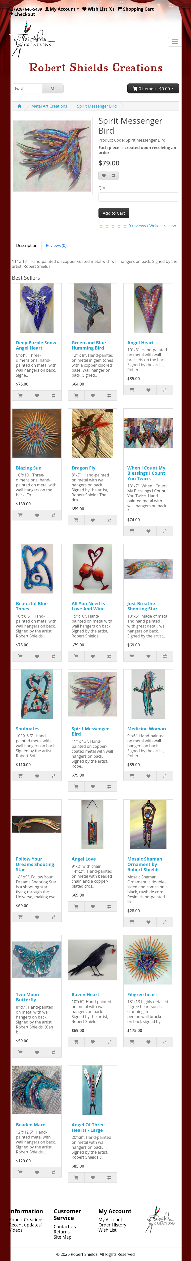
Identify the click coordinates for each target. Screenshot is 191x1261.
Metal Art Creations (49, 106)
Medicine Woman (146, 729)
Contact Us (65, 1226)
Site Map (62, 1237)
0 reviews (137, 226)
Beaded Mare (30, 1125)
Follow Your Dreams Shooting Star (35, 864)
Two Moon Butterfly (27, 997)
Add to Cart (114, 213)
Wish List (107, 1230)
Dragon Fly (84, 468)
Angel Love (84, 859)
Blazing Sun (29, 468)
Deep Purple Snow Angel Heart (36, 345)
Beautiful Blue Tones (32, 606)
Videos (16, 1230)
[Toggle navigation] (175, 42)
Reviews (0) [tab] (56, 245)
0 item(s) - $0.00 (151, 88)
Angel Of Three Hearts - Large (88, 1127)
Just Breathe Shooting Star (142, 606)
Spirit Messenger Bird (97, 106)
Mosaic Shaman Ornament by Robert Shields (144, 864)
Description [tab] (26, 245)
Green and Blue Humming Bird (89, 345)
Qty (101, 187)
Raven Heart (85, 994)
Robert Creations (26, 1219)
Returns (62, 1232)
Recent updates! (25, 1225)
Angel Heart (140, 343)
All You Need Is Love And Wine (88, 606)
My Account (110, 1219)
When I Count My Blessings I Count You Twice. (146, 473)
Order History (112, 1225)
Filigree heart (142, 994)
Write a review (162, 226)
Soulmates (27, 729)
